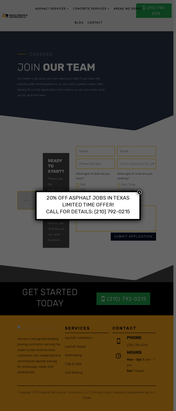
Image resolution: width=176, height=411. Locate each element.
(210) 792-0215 (112, 212)
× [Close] (139, 192)
